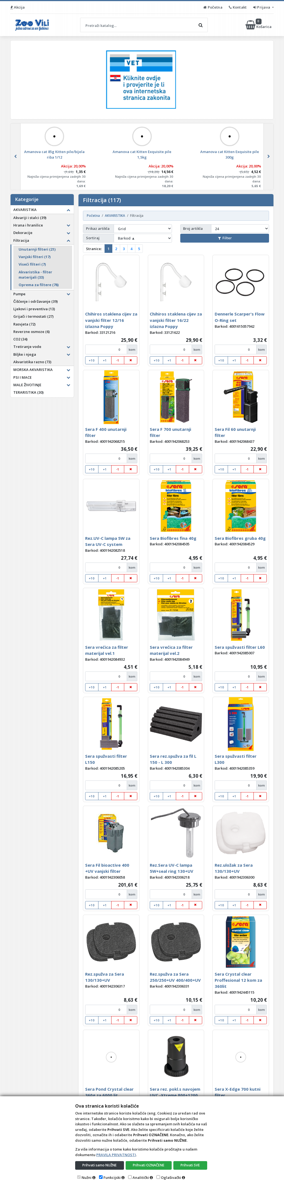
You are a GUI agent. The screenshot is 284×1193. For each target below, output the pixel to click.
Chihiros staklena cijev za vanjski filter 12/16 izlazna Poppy (111, 320)
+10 (92, 360)
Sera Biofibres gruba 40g (240, 538)
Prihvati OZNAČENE (149, 1165)
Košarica (258, 25)
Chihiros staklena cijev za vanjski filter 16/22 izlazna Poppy (176, 320)
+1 (105, 360)
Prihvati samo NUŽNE (99, 1165)
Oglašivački (171, 1177)
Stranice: (94, 248)
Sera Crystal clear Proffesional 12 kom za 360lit (238, 980)
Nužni (87, 1177)
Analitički (141, 1177)
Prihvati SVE (190, 1165)
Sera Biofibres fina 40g (173, 538)
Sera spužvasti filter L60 (240, 647)
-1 (117, 360)
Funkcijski (112, 1177)
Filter (225, 237)
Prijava (262, 7)
